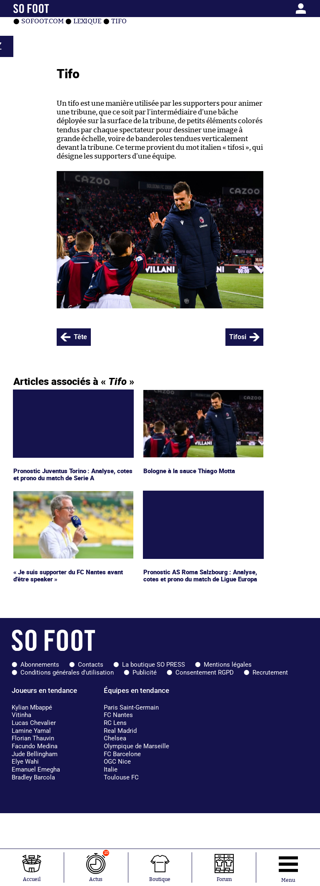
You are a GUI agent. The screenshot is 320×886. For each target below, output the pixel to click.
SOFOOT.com (42, 21)
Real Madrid (120, 731)
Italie (111, 769)
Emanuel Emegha (36, 769)
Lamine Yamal (31, 731)
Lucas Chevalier (34, 723)
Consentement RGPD (204, 672)
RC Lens (115, 723)
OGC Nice (117, 761)
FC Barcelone (122, 754)
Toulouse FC (121, 777)
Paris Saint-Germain (131, 707)
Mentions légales (228, 664)
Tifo (119, 21)
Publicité (144, 672)
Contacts (90, 664)
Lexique (87, 21)
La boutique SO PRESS (153, 664)
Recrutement (270, 672)
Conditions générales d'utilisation (67, 672)
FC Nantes (118, 715)
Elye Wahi (25, 761)
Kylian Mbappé (32, 707)
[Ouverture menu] (288, 867)
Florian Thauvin (33, 738)
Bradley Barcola (33, 777)
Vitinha (21, 715)
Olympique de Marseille (136, 746)
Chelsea (115, 738)
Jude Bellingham (35, 754)
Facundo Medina (35, 746)
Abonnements (39, 664)
